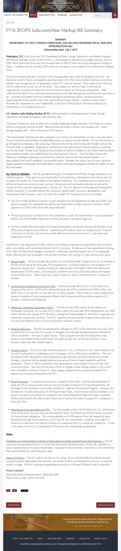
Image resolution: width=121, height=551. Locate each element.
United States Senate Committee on (60, 6)
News (33, 15)
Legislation (76, 15)
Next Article (13, 505)
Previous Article (105, 505)
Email (14, 491)
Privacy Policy (101, 538)
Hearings (62, 15)
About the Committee (16, 15)
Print (8, 491)
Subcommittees (46, 15)
